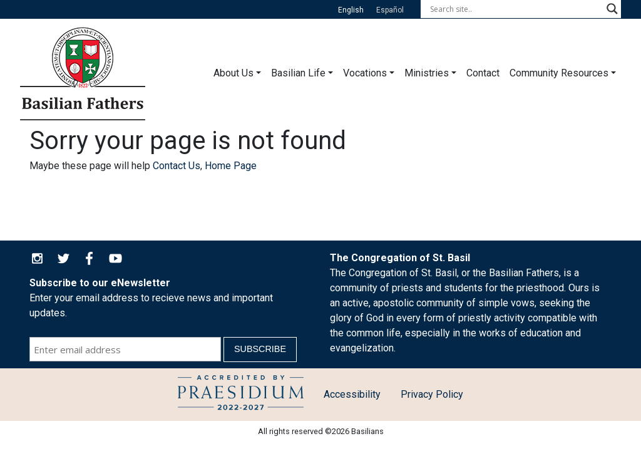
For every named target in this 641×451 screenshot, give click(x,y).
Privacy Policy (432, 394)
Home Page (231, 166)
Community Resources (559, 73)
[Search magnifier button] (612, 9)
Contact (483, 73)
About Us (233, 73)
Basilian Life (298, 73)
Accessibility (352, 394)
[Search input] (515, 9)
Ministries (426, 73)
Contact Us (176, 166)
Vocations (365, 73)
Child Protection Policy (241, 394)
